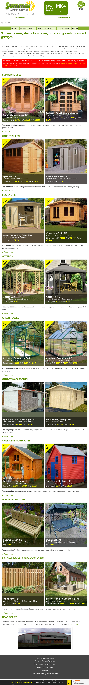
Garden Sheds (19, 28)
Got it (69, 682)
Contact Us (20, 18)
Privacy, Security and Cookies (45, 664)
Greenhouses (71, 28)
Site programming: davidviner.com (45, 674)
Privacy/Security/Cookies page (21, 682)
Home (6, 28)
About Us (74, 624)
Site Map (45, 671)
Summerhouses (38, 28)
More (83, 28)
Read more (8, 132)
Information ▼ (64, 18)
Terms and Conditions (45, 667)
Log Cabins (55, 28)
